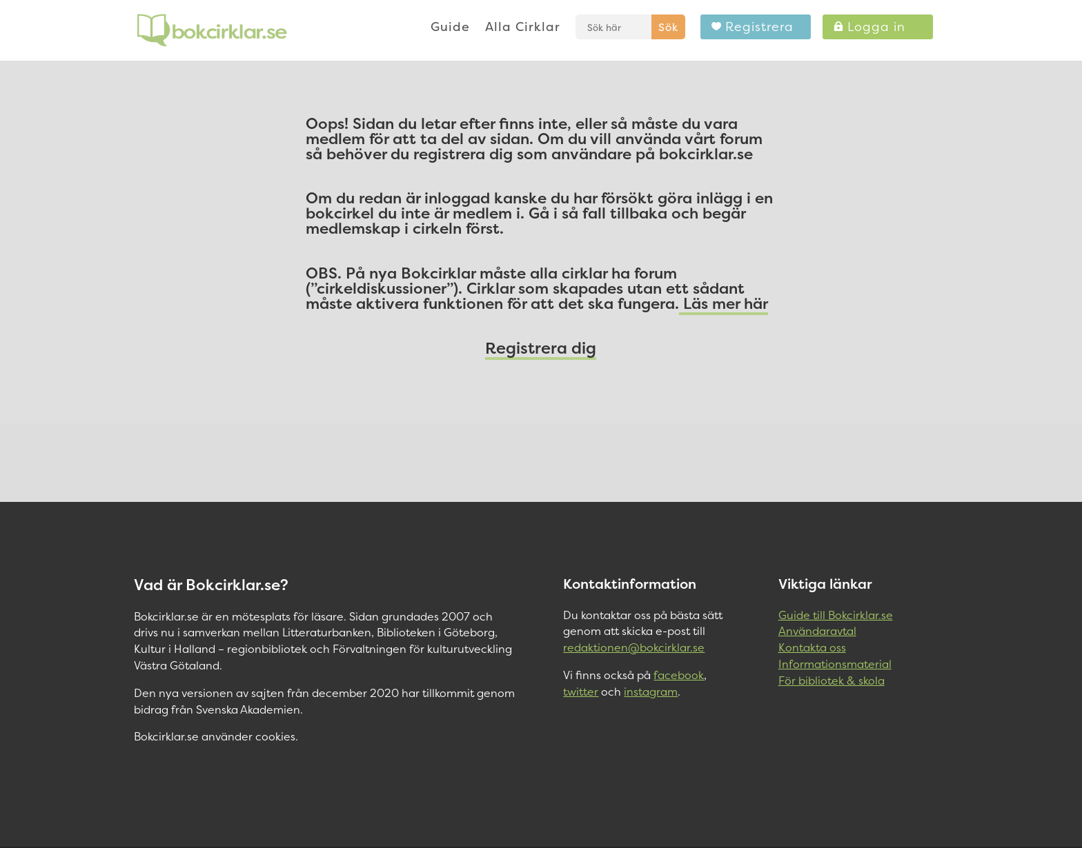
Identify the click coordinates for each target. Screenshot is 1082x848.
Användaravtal (817, 630)
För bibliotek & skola (831, 680)
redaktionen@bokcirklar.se (634, 647)
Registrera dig (540, 348)
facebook (678, 675)
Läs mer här (723, 303)
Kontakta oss (812, 647)
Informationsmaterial (835, 664)
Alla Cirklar (522, 28)
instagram (651, 691)
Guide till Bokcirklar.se (835, 615)
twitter (580, 691)
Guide (450, 28)
